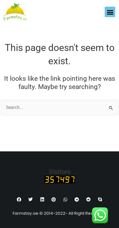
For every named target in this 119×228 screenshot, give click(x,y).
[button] (110, 12)
